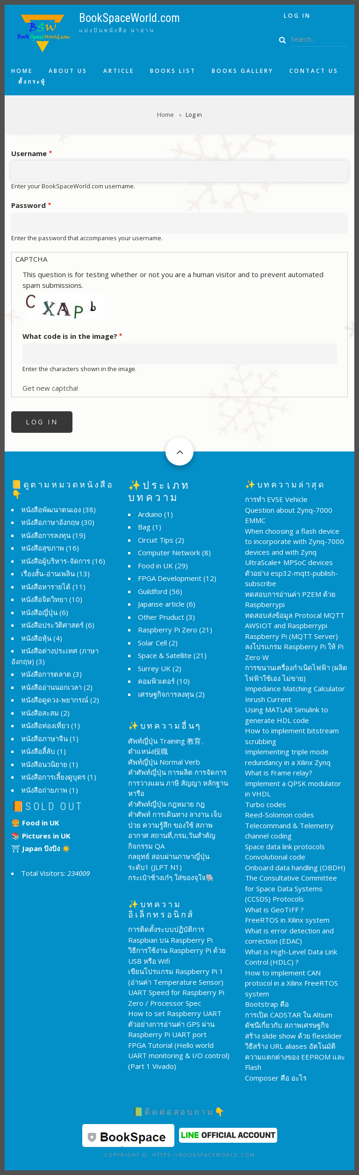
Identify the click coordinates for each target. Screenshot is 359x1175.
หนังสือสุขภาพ (42, 547)
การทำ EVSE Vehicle (276, 499)
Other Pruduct (161, 617)
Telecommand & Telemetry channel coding (289, 831)
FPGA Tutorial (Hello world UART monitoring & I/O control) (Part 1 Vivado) (179, 1055)
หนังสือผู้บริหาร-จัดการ (55, 561)
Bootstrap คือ (267, 1004)
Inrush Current (268, 699)
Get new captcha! (50, 388)
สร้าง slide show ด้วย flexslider (293, 1035)
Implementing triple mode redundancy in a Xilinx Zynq (287, 757)
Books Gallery (242, 71)
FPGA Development (169, 578)
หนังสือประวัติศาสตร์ (52, 625)
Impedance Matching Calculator (295, 688)
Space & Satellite (165, 655)
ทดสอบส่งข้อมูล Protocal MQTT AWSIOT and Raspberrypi (295, 620)
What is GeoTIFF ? (274, 909)
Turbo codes (265, 804)
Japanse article (161, 604)
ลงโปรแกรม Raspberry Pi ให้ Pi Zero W (294, 652)
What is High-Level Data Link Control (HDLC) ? (291, 957)
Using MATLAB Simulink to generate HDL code (286, 715)
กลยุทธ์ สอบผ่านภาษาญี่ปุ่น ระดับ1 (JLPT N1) (168, 862)
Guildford (152, 591)
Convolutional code (275, 856)
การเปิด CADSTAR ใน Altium (288, 1014)
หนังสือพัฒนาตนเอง (51, 509)
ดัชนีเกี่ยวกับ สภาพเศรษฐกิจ (287, 1025)
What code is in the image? (69, 336)
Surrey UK (154, 668)
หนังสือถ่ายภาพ (44, 790)
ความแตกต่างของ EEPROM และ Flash (295, 1062)
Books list (173, 71)
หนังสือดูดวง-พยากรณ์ (54, 699)
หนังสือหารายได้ (46, 586)
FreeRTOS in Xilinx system (287, 919)
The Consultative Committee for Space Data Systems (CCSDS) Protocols (291, 888)
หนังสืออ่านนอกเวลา (51, 687)
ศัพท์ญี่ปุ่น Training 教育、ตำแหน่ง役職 (168, 746)
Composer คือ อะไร (276, 1077)
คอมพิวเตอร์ (156, 681)
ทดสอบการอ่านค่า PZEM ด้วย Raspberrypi (290, 599)
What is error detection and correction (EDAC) (289, 936)
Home (22, 71)
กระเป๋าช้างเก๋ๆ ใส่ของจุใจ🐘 (171, 877)
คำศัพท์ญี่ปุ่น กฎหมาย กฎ (166, 804)
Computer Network (169, 552)
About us (68, 71)
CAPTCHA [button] (31, 259)
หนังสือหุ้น (36, 638)
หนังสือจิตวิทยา (44, 599)
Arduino (150, 514)
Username (29, 153)
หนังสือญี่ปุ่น (39, 612)
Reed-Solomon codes (279, 814)
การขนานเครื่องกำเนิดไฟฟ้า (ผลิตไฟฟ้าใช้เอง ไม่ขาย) (296, 673)
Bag (144, 526)
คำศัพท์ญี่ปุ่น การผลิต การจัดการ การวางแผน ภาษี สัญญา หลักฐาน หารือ (178, 782)
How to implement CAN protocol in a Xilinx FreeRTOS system (291, 983)
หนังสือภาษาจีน (44, 738)
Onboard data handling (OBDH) (295, 867)
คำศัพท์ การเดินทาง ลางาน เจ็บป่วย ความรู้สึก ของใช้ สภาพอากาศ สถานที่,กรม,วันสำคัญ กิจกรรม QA (175, 830)
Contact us (313, 71)
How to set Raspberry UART (175, 1013)
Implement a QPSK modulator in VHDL (293, 789)
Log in (297, 16)
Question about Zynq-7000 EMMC (288, 515)
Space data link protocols (285, 846)
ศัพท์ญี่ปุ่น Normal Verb (164, 762)
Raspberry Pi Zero (167, 629)
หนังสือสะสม (40, 712)
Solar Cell (152, 642)
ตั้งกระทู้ (32, 82)
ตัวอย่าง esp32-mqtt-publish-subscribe (291, 578)
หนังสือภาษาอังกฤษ (50, 522)
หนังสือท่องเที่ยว (45, 725)
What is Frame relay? (278, 772)
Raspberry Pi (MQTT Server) (291, 636)
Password (28, 205)
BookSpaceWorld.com (129, 18)
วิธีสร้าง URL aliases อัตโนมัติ (290, 1046)
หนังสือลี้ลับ (38, 751)
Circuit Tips (155, 540)
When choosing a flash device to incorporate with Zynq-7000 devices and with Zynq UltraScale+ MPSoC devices (294, 546)
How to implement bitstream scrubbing (292, 736)
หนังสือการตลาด (46, 674)
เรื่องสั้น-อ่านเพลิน (48, 573)
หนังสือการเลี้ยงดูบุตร (53, 776)
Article (118, 71)
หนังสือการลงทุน (46, 535)
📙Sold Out (47, 806)
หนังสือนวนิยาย (44, 764)
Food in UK (155, 565)
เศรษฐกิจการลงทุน (166, 694)
